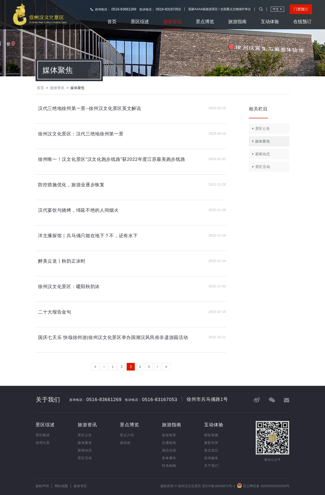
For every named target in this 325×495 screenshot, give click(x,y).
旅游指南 (237, 21)
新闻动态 (260, 154)
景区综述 (140, 21)
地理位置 (43, 443)
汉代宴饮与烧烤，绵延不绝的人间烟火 (78, 210)
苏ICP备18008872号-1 (218, 486)
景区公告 (260, 128)
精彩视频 (211, 435)
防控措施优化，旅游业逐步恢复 (71, 184)
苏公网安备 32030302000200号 (263, 485)
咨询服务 (211, 458)
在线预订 (302, 21)
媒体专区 (80, 486)
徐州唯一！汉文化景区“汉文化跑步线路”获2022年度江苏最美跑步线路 (111, 159)
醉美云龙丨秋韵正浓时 (62, 261)
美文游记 (211, 450)
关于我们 (211, 466)
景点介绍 (127, 435)
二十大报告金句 (54, 312)
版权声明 (42, 486)
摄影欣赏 (211, 443)
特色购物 (169, 466)
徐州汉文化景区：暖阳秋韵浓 (69, 286)
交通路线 (169, 443)
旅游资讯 (172, 21)
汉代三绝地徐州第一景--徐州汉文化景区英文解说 (89, 108)
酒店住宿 (169, 450)
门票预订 (301, 9)
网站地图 (61, 486)
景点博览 (205, 21)
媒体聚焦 (77, 88)
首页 (112, 21)
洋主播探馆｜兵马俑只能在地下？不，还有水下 (88, 235)
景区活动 (260, 167)
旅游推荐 (169, 435)
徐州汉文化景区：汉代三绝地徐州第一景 (80, 134)
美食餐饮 (169, 458)
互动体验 (270, 21)
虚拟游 (125, 443)
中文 (277, 9)
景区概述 (43, 435)
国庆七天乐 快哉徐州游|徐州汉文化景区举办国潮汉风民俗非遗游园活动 (113, 337)
